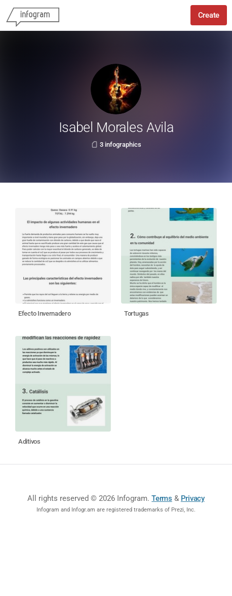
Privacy (193, 498)
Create (208, 15)
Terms (161, 498)
